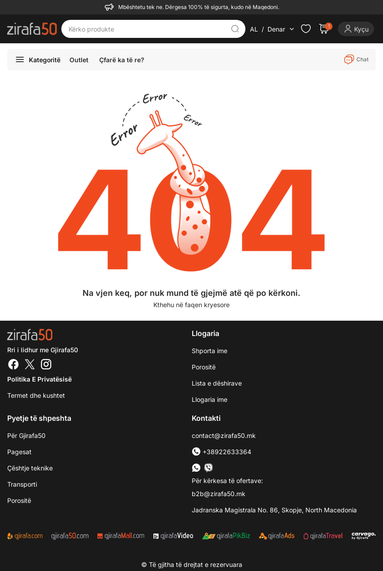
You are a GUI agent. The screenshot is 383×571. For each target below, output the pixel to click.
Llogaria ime (209, 399)
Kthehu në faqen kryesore (191, 305)
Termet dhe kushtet (36, 395)
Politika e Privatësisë (39, 379)
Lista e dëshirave (217, 383)
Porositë (204, 367)
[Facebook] (13, 365)
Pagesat (19, 452)
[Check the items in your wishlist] (306, 29)
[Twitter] (29, 365)
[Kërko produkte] (147, 29)
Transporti (22, 484)
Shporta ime (209, 351)
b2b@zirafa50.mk (218, 493)
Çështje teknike (30, 468)
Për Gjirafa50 (26, 435)
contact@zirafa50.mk (224, 435)
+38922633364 (221, 452)
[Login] (356, 29)
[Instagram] (46, 365)
